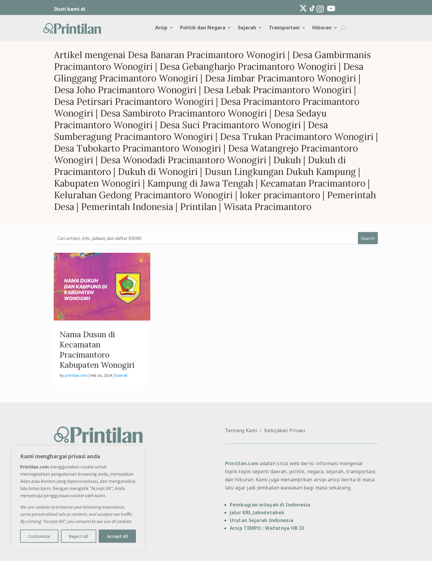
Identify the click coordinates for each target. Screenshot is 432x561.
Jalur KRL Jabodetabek (257, 512)
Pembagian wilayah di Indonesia (270, 504)
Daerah (121, 375)
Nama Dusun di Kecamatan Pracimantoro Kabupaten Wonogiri (97, 349)
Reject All (78, 536)
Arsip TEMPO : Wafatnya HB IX (267, 528)
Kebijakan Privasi (284, 430)
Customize (39, 536)
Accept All (117, 536)
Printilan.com (242, 463)
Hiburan (322, 28)
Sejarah (247, 28)
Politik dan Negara (202, 28)
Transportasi (284, 28)
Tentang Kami (241, 430)
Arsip (161, 28)
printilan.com (76, 375)
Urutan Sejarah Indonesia (261, 520)
